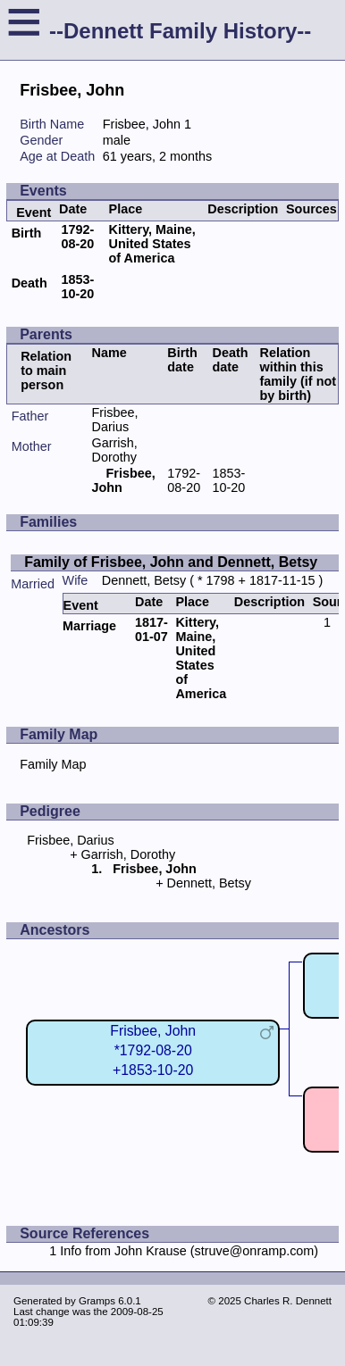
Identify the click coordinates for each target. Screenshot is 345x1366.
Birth (27, 233)
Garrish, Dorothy (115, 450)
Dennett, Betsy (144, 580)
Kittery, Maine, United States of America (152, 243)
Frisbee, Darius (115, 419)
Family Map (53, 764)
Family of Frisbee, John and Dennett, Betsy (170, 562)
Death (29, 283)
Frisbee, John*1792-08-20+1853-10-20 (153, 1050)
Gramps (97, 1300)
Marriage (89, 626)
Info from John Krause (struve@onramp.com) (189, 1251)
